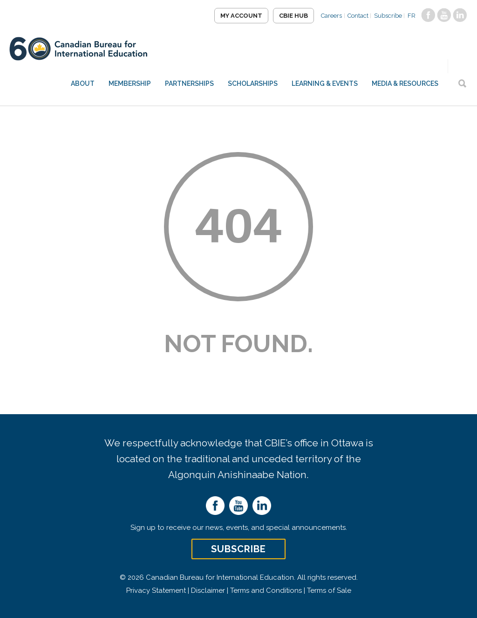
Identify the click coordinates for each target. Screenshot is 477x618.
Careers (326, 15)
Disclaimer (208, 590)
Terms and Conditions (266, 590)
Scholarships (253, 83)
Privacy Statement (156, 590)
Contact (354, 15)
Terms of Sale (329, 590)
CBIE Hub (287, 15)
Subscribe (386, 15)
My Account (235, 15)
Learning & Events (325, 83)
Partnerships (189, 83)
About (83, 83)
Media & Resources (405, 83)
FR (411, 15)
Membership (130, 83)
